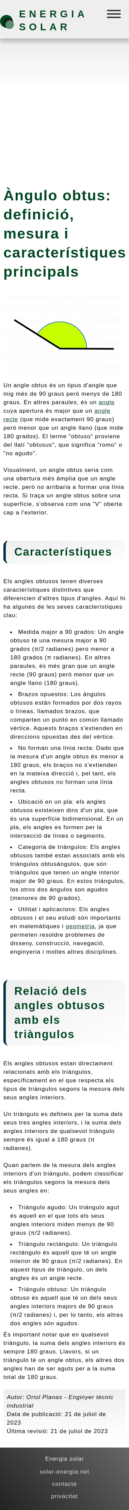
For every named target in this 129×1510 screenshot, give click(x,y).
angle (107, 402)
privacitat (64, 1496)
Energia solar (53, 20)
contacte (64, 1483)
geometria (80, 926)
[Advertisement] (64, 109)
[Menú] (114, 15)
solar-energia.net (65, 1471)
